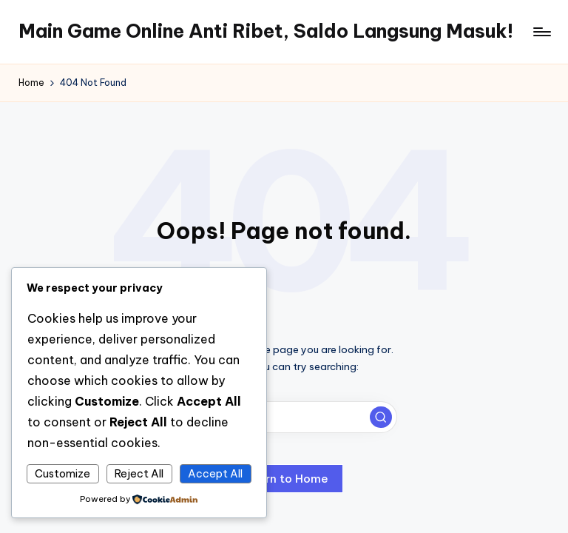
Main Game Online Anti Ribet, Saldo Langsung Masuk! (265, 31)
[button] (381, 417)
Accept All (215, 473)
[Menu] (541, 31)
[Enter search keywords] (283, 417)
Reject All (139, 473)
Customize (62, 473)
